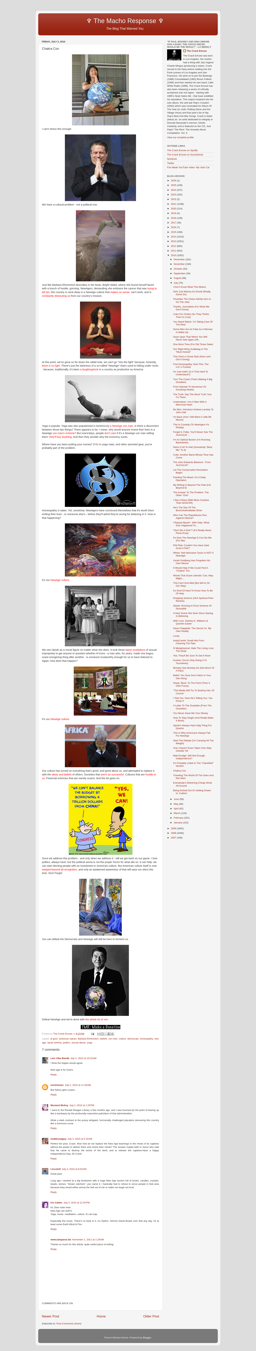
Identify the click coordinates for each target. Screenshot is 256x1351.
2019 (174, 213)
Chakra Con (179, 770)
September (180, 273)
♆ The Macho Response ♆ (104, 21)
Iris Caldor (56, 1202)
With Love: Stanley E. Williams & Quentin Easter (190, 622)
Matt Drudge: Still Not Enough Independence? (189, 757)
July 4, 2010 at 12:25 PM (76, 1202)
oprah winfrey (54, 1042)
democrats (132, 1038)
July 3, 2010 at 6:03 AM (74, 1169)
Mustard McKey (59, 1105)
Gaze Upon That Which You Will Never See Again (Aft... (190, 338)
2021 (174, 204)
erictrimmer (57, 1085)
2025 (174, 185)
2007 (174, 837)
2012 (174, 246)
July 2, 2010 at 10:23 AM (83, 1058)
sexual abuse (78, 1042)
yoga (89, 1042)
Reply (53, 1074)
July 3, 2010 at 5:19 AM (79, 1139)
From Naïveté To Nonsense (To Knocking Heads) (189, 388)
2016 (174, 227)
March (177, 813)
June (177, 799)
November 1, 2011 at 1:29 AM (88, 1239)
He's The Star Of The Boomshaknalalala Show (187, 509)
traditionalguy (58, 1139)
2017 (174, 222)
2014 (174, 236)
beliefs (103, 1038)
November (179, 264)
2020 (174, 208)
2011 (174, 250)
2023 (174, 194)
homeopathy (146, 1038)
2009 (174, 828)
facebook (172, 159)
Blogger (147, 1337)
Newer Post (50, 1316)
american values (67, 1038)
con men (113, 1038)
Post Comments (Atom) (69, 1323)
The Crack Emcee (197, 51)
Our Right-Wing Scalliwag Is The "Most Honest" (190, 350)
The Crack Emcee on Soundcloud (185, 154)
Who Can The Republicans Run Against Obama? (190, 516)
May (176, 804)
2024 (174, 190)
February (179, 817)
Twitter (170, 163)
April (176, 808)
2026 (174, 180)
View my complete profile (180, 137)
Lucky (176, 636)
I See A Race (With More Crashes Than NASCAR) (191, 501)
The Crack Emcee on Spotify (182, 150)
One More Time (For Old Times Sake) (193, 344)
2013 (174, 241)
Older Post (151, 1316)
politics (66, 1042)
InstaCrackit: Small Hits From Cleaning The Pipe (188, 642)
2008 (174, 833)
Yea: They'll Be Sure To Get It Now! (191, 655)
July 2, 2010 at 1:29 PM (81, 1105)
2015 (174, 232)
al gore (54, 1038)
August (178, 278)
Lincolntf (55, 1169)
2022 (174, 199)
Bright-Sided (109, 284)
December (179, 259)
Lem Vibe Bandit (59, 1058)
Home (101, 1316)
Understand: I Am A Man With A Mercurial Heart (190, 403)
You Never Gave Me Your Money (190, 713)
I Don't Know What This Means (189, 287)
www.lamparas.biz (60, 1239)
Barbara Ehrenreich (88, 1038)
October (178, 268)
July (176, 282)
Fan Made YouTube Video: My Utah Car (188, 167)
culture (122, 1038)
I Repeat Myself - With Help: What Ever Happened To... (191, 524)
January (178, 822)
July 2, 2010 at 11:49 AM (78, 1085)
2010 (174, 255)
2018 (174, 218)
